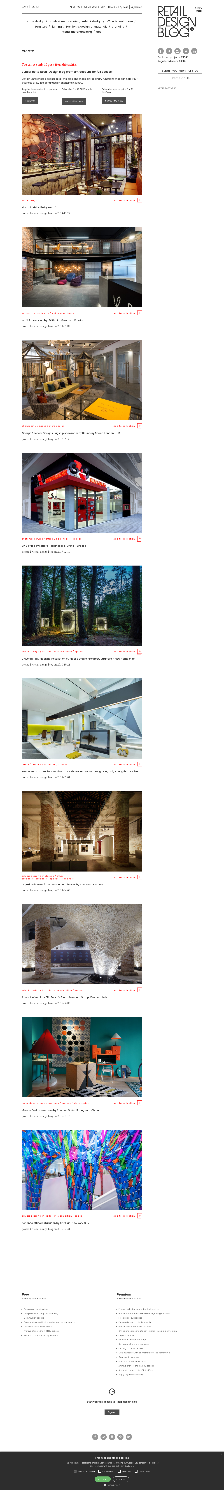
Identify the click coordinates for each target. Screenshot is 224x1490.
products (41, 878)
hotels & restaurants (63, 21)
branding (118, 26)
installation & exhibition (57, 651)
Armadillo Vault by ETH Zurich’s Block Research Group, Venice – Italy (64, 997)
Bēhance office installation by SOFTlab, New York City (55, 1223)
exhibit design (91, 21)
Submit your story (94, 7)
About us (75, 7)
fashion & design (78, 26)
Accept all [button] (103, 1479)
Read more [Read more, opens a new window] (129, 1466)
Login (25, 6)
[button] (75, 1471)
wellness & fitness (63, 313)
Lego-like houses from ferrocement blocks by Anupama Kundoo (62, 884)
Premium (112, 7)
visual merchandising (77, 32)
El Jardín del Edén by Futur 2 (39, 207)
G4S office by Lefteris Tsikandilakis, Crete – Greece (54, 546)
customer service (32, 539)
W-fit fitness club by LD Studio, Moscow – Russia (52, 320)
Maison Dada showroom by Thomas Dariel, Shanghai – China (60, 1110)
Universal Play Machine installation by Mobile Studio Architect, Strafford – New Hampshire (78, 659)
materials (100, 26)
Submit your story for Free (180, 71)
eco (99, 32)
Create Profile (179, 78)
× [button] (221, 1454)
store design (35, 21)
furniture (41, 26)
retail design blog (43, 213)
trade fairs (68, 878)
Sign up (112, 1412)
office (25, 764)
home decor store (33, 1103)
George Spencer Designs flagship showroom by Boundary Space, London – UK (71, 433)
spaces (26, 313)
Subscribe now (74, 101)
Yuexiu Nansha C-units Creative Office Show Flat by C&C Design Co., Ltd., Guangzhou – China (81, 771)
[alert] (112, 1471)
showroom (28, 426)
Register (30, 100)
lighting (56, 26)
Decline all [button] (121, 1479)
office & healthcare (119, 21)
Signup (36, 6)
